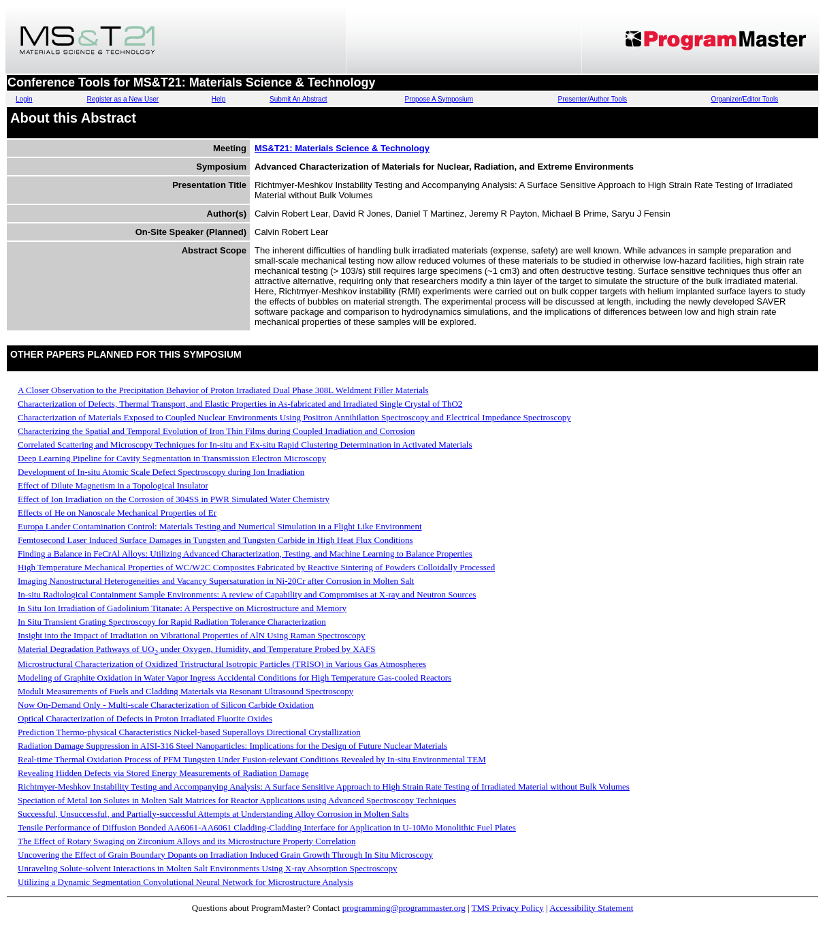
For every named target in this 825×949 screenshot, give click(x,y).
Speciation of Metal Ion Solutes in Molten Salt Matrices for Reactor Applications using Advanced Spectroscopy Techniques (237, 800)
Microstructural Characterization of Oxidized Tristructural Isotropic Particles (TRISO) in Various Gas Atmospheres (222, 664)
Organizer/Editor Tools (744, 99)
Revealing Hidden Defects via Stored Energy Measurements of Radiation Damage (163, 773)
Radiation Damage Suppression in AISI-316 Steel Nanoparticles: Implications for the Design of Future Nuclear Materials (232, 746)
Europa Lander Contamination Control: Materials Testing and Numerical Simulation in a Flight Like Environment (220, 526)
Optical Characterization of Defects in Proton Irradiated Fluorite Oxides (145, 718)
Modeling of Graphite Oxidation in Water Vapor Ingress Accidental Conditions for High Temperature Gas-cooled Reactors (234, 677)
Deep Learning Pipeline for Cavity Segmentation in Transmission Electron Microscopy (172, 458)
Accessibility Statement (591, 908)
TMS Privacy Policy (508, 908)
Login (24, 99)
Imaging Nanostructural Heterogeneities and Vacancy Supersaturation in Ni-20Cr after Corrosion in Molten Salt (216, 581)
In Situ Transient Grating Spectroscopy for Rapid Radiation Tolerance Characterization (172, 622)
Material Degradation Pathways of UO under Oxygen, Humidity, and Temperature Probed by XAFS (197, 649)
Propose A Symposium (439, 99)
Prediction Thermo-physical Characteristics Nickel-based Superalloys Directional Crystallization (189, 732)
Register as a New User (123, 99)
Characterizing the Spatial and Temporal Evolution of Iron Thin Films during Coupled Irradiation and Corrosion (216, 431)
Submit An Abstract (298, 99)
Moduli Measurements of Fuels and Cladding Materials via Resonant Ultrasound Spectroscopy (185, 691)
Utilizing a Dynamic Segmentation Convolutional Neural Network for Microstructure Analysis (185, 882)
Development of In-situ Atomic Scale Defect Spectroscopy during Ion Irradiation (161, 472)
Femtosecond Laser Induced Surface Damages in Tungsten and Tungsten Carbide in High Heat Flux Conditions (215, 540)
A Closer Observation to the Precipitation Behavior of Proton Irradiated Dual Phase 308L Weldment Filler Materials (223, 390)
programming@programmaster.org (404, 908)
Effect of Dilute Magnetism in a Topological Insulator (113, 485)
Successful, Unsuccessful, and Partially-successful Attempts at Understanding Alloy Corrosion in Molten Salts (213, 814)
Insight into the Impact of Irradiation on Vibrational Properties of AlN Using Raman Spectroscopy (192, 635)
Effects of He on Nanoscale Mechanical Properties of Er (117, 513)
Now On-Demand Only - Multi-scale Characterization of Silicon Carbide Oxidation (166, 705)
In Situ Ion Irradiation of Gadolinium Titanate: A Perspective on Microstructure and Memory (182, 608)
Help (219, 99)
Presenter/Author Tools (593, 99)
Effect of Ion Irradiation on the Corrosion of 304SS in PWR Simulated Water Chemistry (173, 499)
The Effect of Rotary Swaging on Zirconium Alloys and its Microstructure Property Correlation (187, 841)
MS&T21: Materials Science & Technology (342, 148)
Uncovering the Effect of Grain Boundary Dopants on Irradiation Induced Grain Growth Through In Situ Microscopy (225, 855)
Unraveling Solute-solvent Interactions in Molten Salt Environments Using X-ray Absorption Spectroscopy (207, 868)
